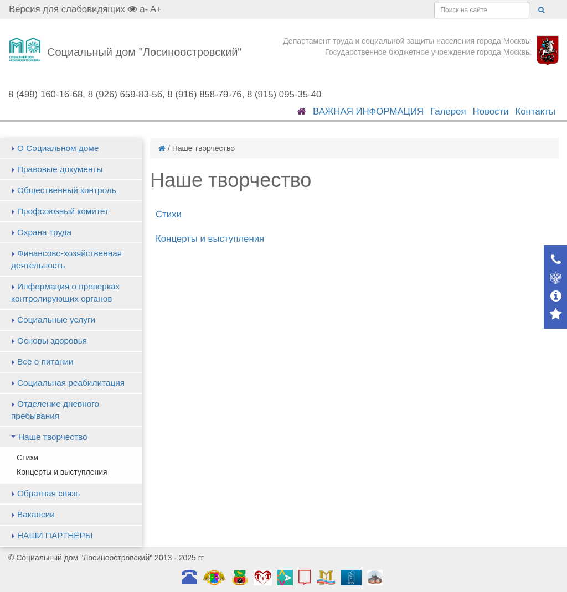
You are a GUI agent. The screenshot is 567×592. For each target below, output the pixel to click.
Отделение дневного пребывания (55, 409)
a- (144, 9)
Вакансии (36, 514)
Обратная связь (48, 493)
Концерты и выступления (62, 472)
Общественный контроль (66, 190)
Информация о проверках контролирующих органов (65, 292)
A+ (156, 9)
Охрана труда (44, 232)
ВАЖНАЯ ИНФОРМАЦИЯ (368, 111)
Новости (491, 111)
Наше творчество (52, 437)
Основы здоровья (52, 340)
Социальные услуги (56, 319)
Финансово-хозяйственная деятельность (66, 259)
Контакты (535, 111)
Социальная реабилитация (71, 382)
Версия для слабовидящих (73, 9)
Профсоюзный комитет (63, 211)
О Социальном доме (58, 148)
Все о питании (45, 361)
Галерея (448, 111)
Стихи (27, 457)
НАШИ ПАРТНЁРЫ (54, 535)
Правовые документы (60, 169)
